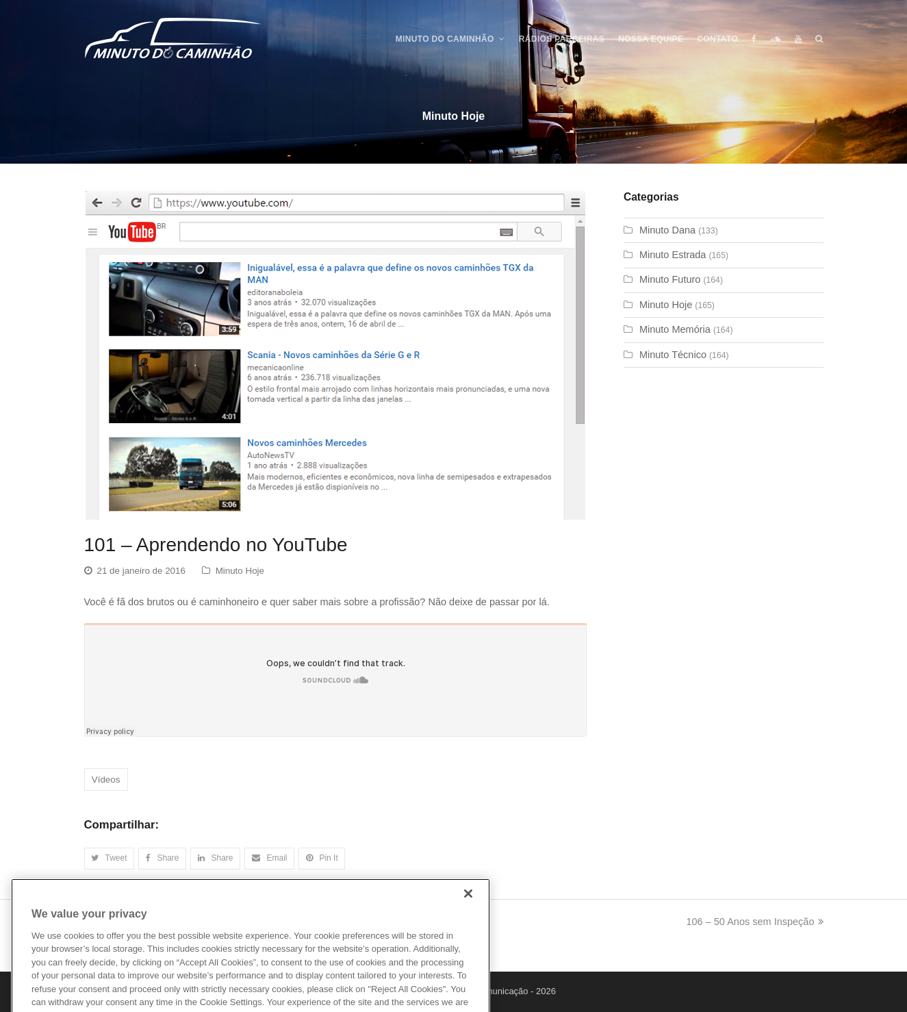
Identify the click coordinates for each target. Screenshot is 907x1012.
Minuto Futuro (669, 279)
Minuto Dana (667, 230)
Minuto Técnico (672, 354)
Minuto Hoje (240, 571)
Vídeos (106, 779)
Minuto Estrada (672, 254)
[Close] (468, 911)
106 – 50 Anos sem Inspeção (754, 921)
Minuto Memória (675, 329)
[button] (109, 859)
